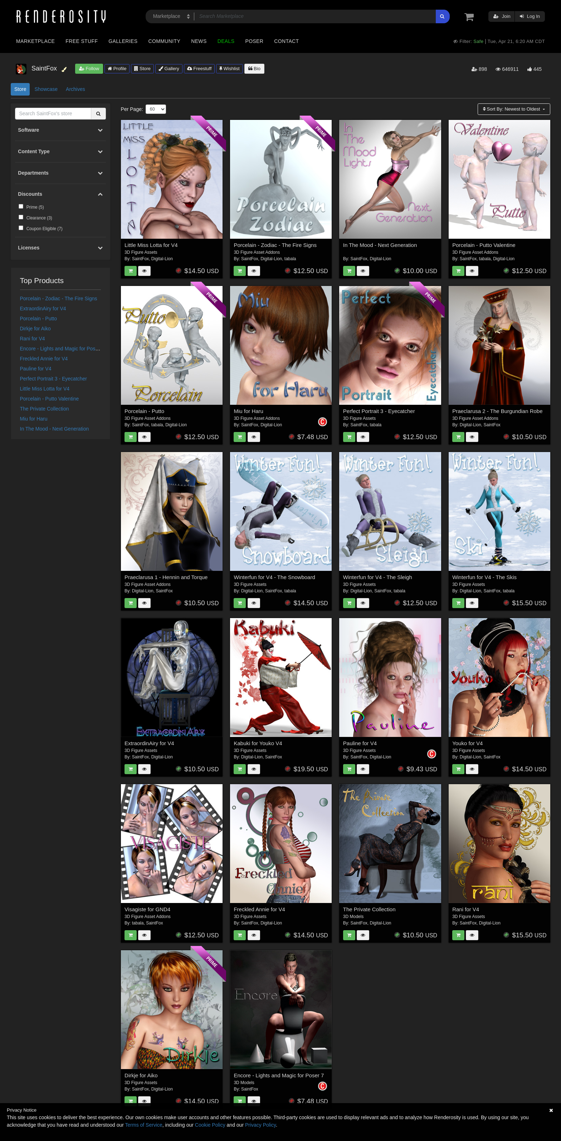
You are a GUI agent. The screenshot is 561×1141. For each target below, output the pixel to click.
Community (164, 41)
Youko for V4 (467, 743)
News (198, 41)
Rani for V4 (32, 338)
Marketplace (35, 41)
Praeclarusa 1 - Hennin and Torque (166, 577)
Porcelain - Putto (38, 318)
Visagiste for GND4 (147, 909)
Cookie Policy (210, 1125)
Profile (117, 68)
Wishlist (229, 68)
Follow (89, 68)
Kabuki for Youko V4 (258, 743)
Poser (254, 41)
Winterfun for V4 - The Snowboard (274, 577)
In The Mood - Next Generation (54, 429)
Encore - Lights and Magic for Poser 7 (62, 348)
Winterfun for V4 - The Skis (484, 577)
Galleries (122, 41)
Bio (254, 68)
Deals (226, 41)
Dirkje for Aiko (35, 328)
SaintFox (140, 258)
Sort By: (512, 109)
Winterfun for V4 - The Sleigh (377, 577)
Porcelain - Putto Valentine (49, 399)
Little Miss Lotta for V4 (45, 389)
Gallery (168, 68)
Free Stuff (81, 41)
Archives (75, 89)
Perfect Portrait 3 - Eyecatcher (53, 379)
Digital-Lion (162, 258)
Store (142, 68)
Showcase (46, 89)
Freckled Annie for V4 (44, 358)
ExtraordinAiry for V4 (43, 308)
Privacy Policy (260, 1125)
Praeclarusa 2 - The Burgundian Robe (497, 411)
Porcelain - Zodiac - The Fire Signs (58, 298)
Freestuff (199, 68)
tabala (290, 258)
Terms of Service (143, 1125)
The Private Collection (44, 409)
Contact (286, 41)
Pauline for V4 (36, 369)
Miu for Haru (34, 419)
